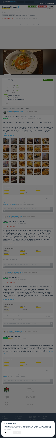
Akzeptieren (17, 432)
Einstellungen (8, 432)
